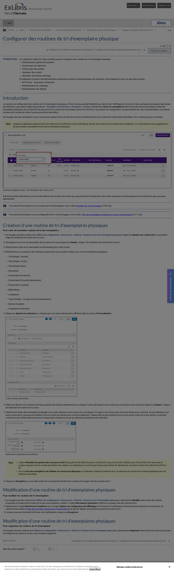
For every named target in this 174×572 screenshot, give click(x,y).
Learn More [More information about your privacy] (95, 569)
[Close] (169, 567)
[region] (87, 567)
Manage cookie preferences (130, 567)
